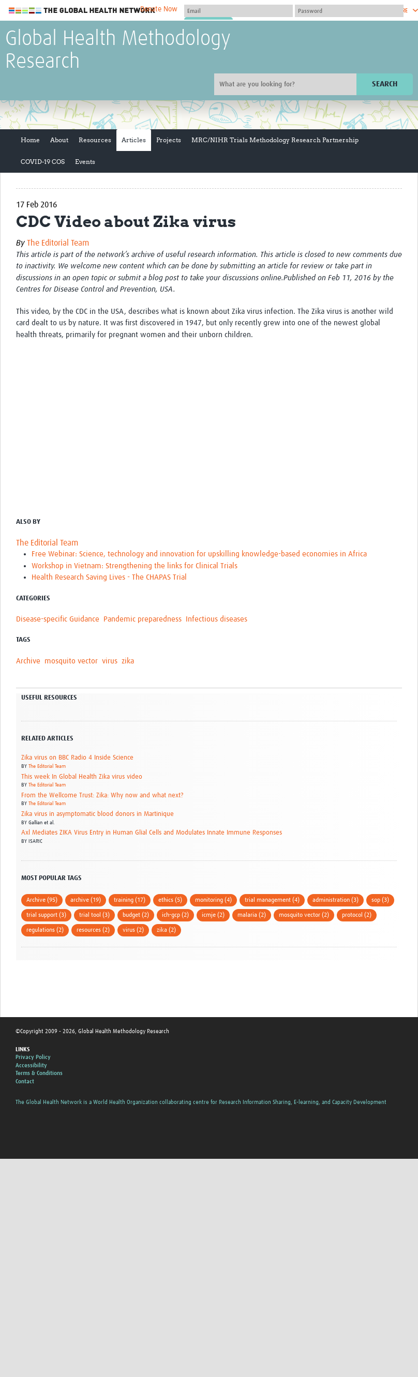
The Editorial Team (58, 243)
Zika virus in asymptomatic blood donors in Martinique (97, 814)
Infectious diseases (216, 619)
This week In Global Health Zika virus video (81, 777)
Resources (95, 140)
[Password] (349, 11)
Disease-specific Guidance (57, 619)
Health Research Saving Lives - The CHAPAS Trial (109, 577)
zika (128, 661)
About (59, 140)
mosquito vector (71, 661)
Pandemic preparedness (142, 619)
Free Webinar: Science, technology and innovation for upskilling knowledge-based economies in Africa (199, 554)
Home (30, 140)
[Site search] (286, 84)
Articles (134, 140)
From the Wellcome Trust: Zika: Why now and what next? (102, 795)
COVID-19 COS (43, 161)
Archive (28, 661)
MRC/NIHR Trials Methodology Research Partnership (275, 140)
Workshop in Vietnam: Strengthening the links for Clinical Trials (134, 566)
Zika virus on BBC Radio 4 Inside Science (77, 757)
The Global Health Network (82, 10)
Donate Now (158, 9)
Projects (168, 140)
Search (384, 84)
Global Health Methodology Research (118, 50)
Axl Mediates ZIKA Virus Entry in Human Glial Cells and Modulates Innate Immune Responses (151, 832)
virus (109, 661)
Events (85, 161)
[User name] (238, 11)
